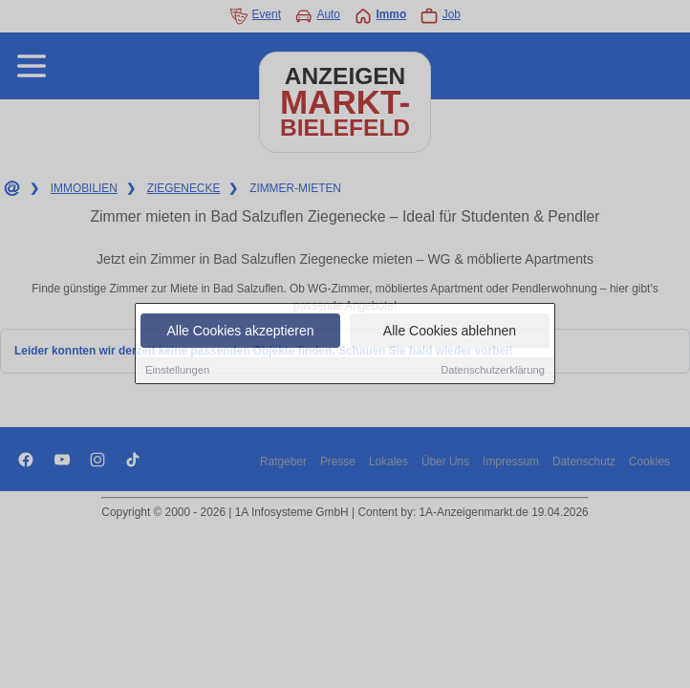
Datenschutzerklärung (493, 370)
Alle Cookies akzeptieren (239, 331)
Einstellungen (177, 370)
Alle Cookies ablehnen (449, 331)
